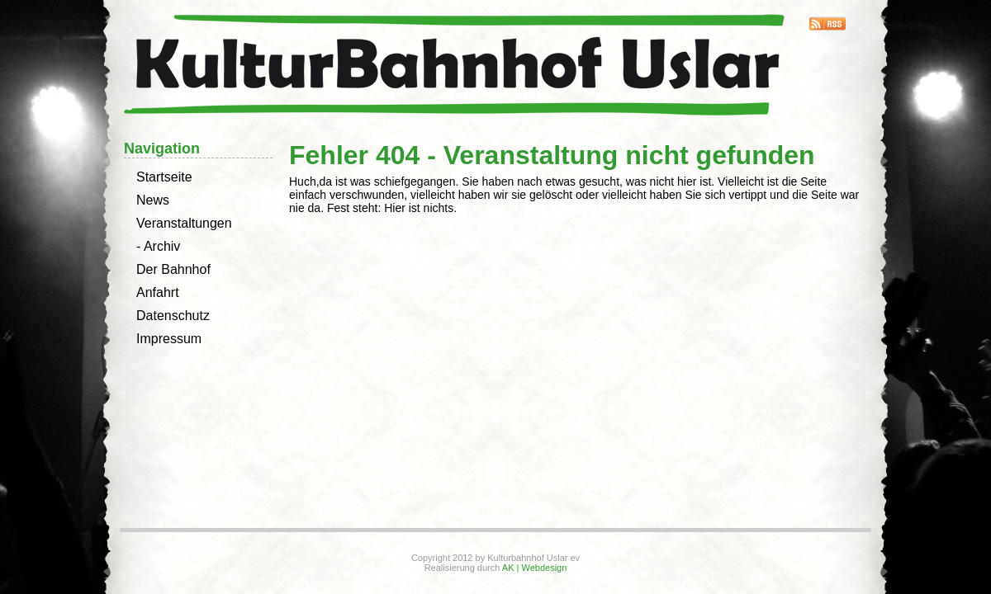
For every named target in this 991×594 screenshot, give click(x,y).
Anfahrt (157, 292)
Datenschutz (173, 316)
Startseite (164, 177)
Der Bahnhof (173, 269)
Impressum (169, 339)
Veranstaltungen (184, 223)
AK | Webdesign (534, 568)
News (152, 200)
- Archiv (158, 246)
